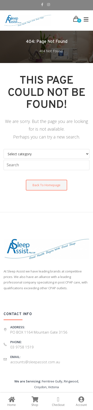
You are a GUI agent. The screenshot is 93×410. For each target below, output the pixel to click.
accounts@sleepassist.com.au (35, 361)
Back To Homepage (46, 185)
